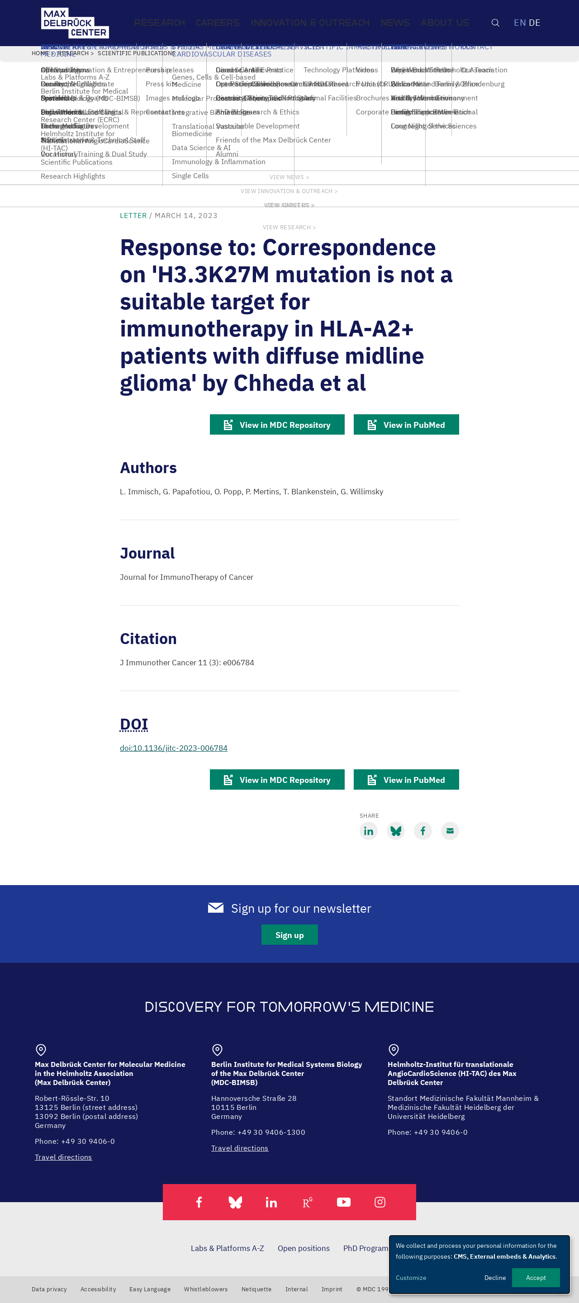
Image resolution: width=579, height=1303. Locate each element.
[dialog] (479, 1264)
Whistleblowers (206, 1289)
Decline (495, 1278)
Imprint (332, 1289)
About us (445, 22)
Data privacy (49, 1289)
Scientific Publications (137, 53)
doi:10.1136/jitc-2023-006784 (174, 748)
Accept (536, 1278)
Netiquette (257, 1289)
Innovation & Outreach (310, 22)
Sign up (289, 935)
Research (159, 22)
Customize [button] (411, 1278)
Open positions (304, 1248)
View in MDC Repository (277, 425)
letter (133, 215)
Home (40, 53)
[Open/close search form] (495, 23)
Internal (296, 1289)
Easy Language (150, 1289)
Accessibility (98, 1289)
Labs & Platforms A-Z (227, 1248)
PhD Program (366, 1248)
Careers (218, 22)
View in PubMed (406, 425)
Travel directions (63, 1156)
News (395, 22)
